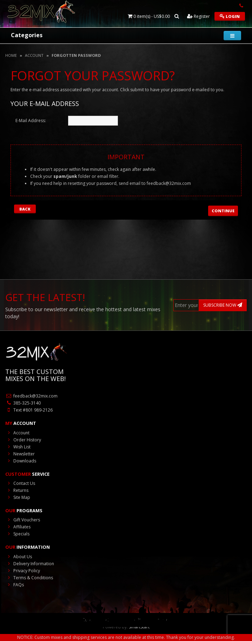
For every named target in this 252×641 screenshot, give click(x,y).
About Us (18, 557)
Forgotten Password (76, 55)
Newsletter (20, 454)
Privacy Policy (22, 571)
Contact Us (20, 483)
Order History (23, 440)
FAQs (14, 585)
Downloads (20, 461)
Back (25, 209)
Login (230, 16)
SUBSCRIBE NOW (222, 305)
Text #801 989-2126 (29, 410)
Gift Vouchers (22, 520)
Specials (17, 534)
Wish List (18, 447)
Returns (16, 490)
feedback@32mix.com (169, 183)
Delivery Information (29, 564)
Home (11, 55)
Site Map (17, 497)
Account (34, 55)
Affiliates (18, 527)
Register (198, 16)
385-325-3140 (23, 403)
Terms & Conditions (29, 578)
